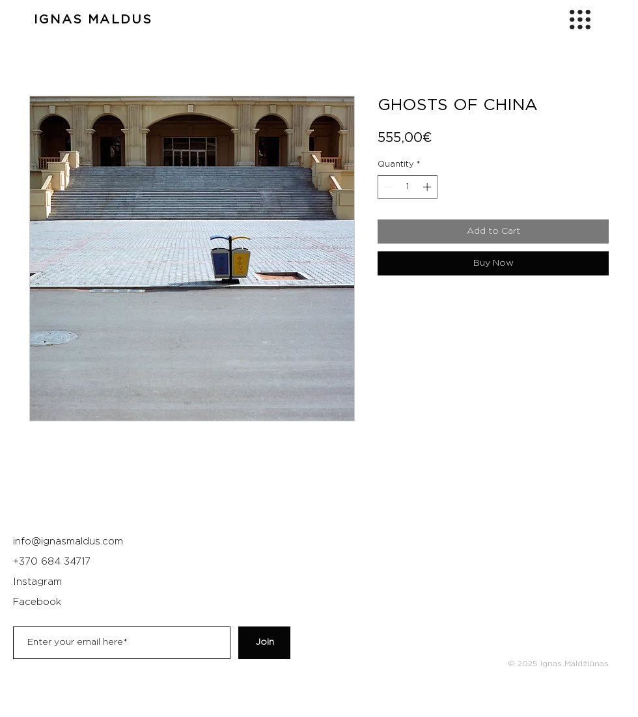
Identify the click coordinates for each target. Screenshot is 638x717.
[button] (580, 19)
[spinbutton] (408, 187)
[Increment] (428, 187)
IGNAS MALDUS (93, 20)
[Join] (264, 642)
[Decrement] (387, 187)
